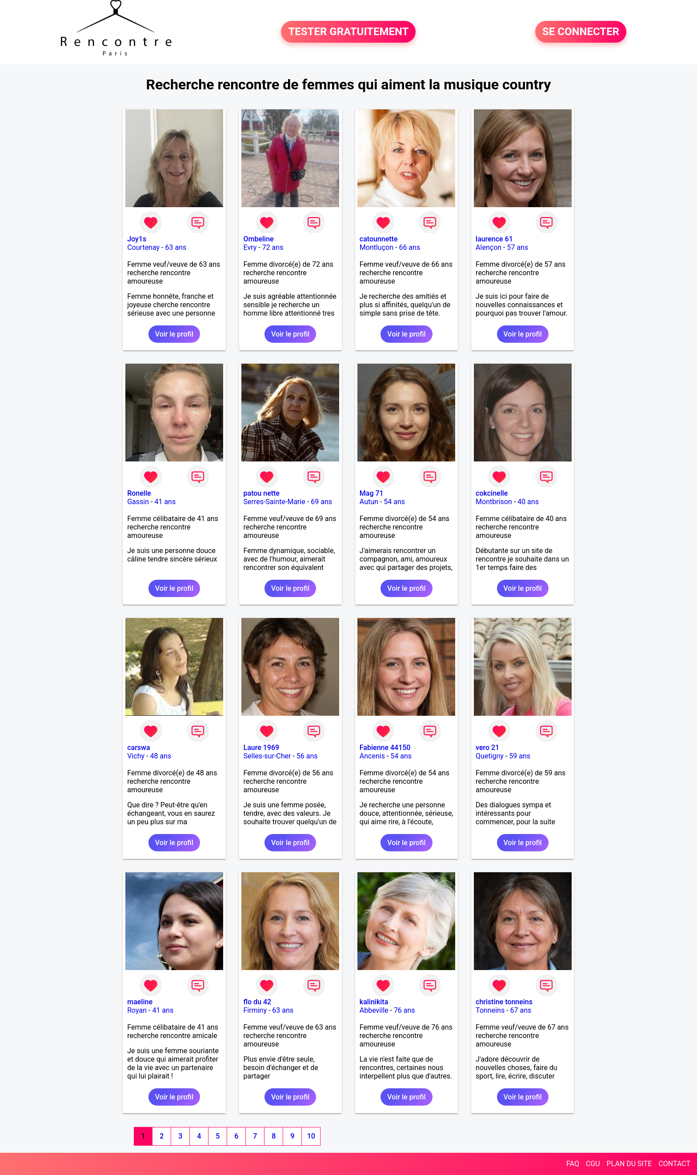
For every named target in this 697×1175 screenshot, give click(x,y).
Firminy (255, 1010)
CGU (593, 1163)
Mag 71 (372, 493)
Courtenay (143, 247)
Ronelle (139, 493)
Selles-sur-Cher (267, 756)
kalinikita (374, 1002)
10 (311, 1136)
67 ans (521, 1010)
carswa (138, 747)
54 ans (394, 501)
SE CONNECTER (580, 32)
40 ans (528, 501)
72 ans (273, 247)
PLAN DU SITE (629, 1163)
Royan (137, 1010)
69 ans (321, 501)
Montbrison (494, 501)
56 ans (307, 756)
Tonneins (490, 1010)
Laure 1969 (262, 747)
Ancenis (372, 756)
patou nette (262, 493)
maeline (139, 1002)
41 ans (165, 501)
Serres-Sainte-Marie (274, 501)
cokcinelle (492, 493)
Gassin (138, 501)
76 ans (404, 1010)
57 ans (517, 247)
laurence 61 (494, 239)
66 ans (409, 247)
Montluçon (376, 247)
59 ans (519, 756)
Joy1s (136, 239)
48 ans (160, 756)
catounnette (379, 239)
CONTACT (674, 1163)
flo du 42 (258, 1002)
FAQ (572, 1163)
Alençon (488, 247)
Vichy (135, 756)
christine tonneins (504, 1002)
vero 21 (487, 747)
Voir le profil (174, 334)
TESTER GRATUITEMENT (348, 32)
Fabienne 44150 (385, 747)
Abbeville (374, 1010)
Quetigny (490, 756)
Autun (369, 501)
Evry (250, 247)
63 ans (175, 247)
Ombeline (259, 239)
